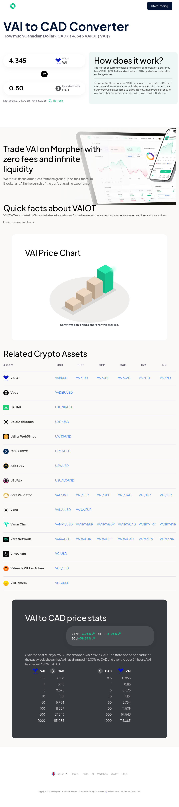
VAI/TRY (144, 378)
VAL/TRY (145, 495)
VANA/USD (63, 509)
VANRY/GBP (106, 524)
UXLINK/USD (64, 407)
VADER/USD (64, 392)
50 (43, 702)
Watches (102, 773)
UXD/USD (62, 422)
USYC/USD (62, 451)
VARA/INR (167, 539)
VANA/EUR (83, 509)
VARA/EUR (83, 539)
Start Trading (159, 6)
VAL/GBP (103, 495)
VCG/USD (62, 583)
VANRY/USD (64, 524)
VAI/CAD (124, 378)
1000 (41, 720)
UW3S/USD (63, 436)
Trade (85, 773)
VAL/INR (166, 495)
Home (74, 773)
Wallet (114, 773)
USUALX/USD (64, 480)
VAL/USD (61, 495)
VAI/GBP (103, 378)
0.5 (42, 678)
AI (93, 773)
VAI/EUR (82, 378)
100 (42, 708)
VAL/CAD (124, 495)
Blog (124, 773)
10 (43, 696)
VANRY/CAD (127, 524)
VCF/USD (62, 568)
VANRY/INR (168, 524)
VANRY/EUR (84, 524)
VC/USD (61, 553)
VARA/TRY (146, 539)
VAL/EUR (82, 495)
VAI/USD (61, 378)
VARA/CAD (126, 539)
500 (42, 714)
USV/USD (62, 466)
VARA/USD (62, 539)
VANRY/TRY (147, 524)
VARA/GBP (104, 539)
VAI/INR (165, 378)
